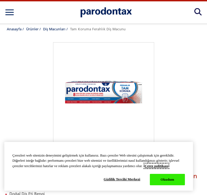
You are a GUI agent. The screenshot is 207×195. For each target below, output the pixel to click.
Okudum (167, 179)
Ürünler (32, 29)
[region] (98, 166)
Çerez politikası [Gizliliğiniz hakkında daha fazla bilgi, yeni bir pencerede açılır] (156, 166)
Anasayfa (14, 29)
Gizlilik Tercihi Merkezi (122, 179)
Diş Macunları (54, 29)
